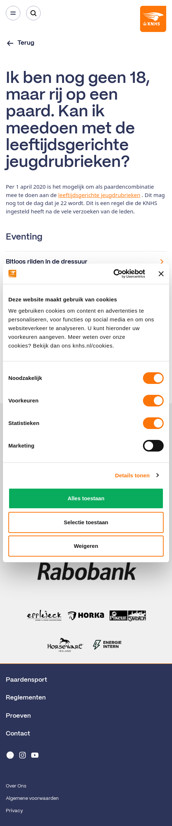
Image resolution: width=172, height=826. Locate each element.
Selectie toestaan (86, 522)
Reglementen (26, 698)
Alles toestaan (86, 498)
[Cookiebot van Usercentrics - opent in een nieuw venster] (113, 273)
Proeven (18, 716)
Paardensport (26, 680)
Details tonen (132, 475)
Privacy (14, 811)
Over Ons (16, 786)
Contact (18, 734)
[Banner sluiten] (161, 273)
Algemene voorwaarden (32, 798)
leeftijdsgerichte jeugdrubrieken (99, 195)
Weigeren (86, 546)
